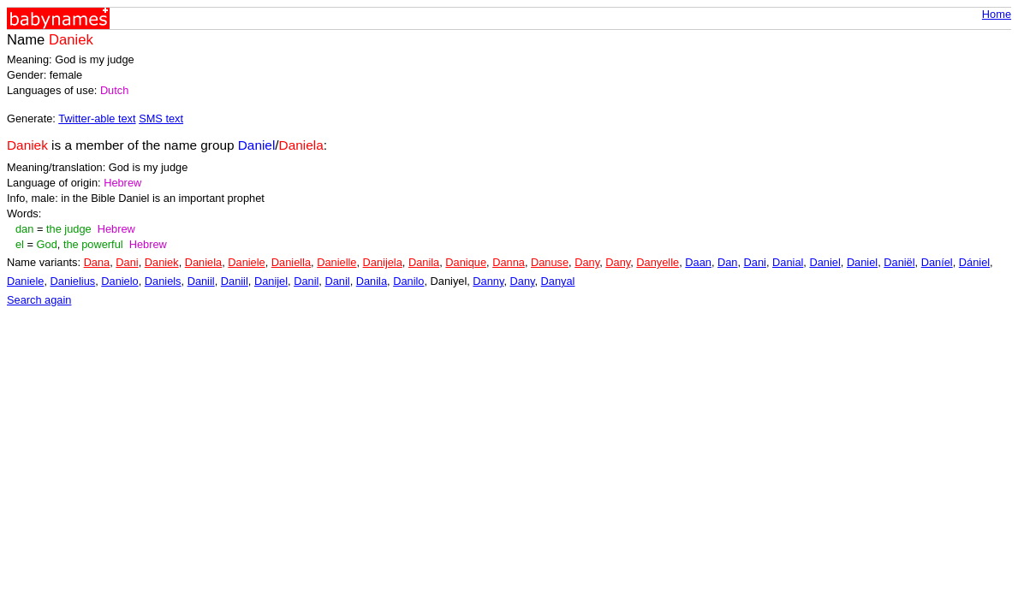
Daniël (899, 262)
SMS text (161, 118)
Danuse (550, 262)
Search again (39, 299)
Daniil (201, 281)
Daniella (291, 262)
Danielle (336, 262)
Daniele (246, 262)
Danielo (119, 281)
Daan (698, 262)
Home (996, 14)
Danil (306, 281)
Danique (465, 262)
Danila (423, 262)
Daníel (937, 262)
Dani (127, 262)
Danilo (408, 281)
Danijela (382, 262)
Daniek (162, 262)
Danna (508, 262)
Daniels (163, 281)
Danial (787, 262)
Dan (727, 262)
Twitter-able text (96, 118)
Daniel (824, 262)
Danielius (73, 281)
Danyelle (657, 262)
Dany (586, 262)
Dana (97, 262)
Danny (488, 281)
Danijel (271, 281)
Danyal (558, 281)
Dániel (974, 262)
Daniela (203, 262)
